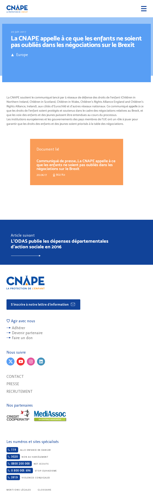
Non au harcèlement (27, 456)
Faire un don (22, 338)
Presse (12, 384)
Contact (15, 376)
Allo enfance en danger (28, 449)
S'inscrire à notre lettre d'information (43, 304)
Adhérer (18, 328)
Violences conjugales (28, 477)
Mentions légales (18, 490)
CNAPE (17, 9)
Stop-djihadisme (31, 470)
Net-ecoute (27, 463)
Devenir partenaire (27, 333)
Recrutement (19, 391)
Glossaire (45, 490)
